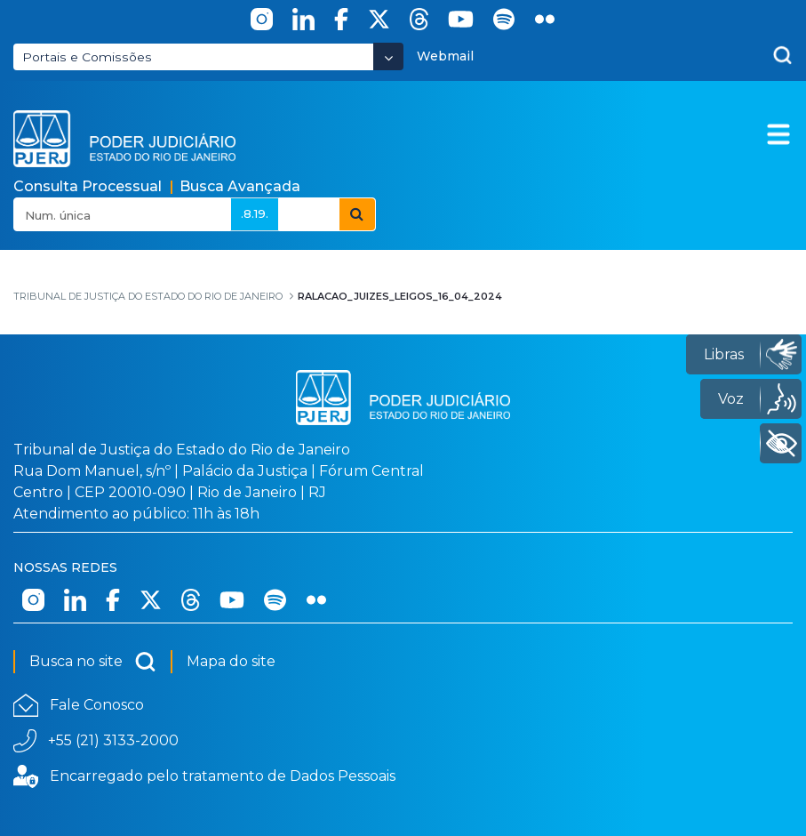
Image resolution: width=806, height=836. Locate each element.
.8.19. (254, 213)
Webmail (445, 56)
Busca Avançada (240, 186)
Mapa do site (231, 661)
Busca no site (92, 661)
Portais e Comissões (87, 57)
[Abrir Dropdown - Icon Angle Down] (388, 56)
